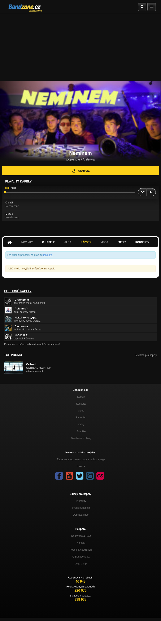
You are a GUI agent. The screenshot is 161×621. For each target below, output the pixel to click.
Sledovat (80, 170)
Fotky (121, 242)
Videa (104, 242)
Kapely (81, 396)
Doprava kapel (81, 514)
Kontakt (81, 542)
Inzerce (81, 466)
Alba (67, 242)
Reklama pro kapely (146, 355)
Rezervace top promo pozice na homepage (81, 459)
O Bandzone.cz (81, 556)
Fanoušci (81, 417)
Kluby (81, 424)
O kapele (48, 242)
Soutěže (81, 431)
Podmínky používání (81, 549)
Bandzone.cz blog (81, 438)
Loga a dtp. (81, 563)
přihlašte (47, 255)
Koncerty (142, 242)
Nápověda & (81, 535)
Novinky (27, 242)
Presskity (81, 500)
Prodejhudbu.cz (81, 507)
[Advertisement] (80, 45)
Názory (86, 242)
